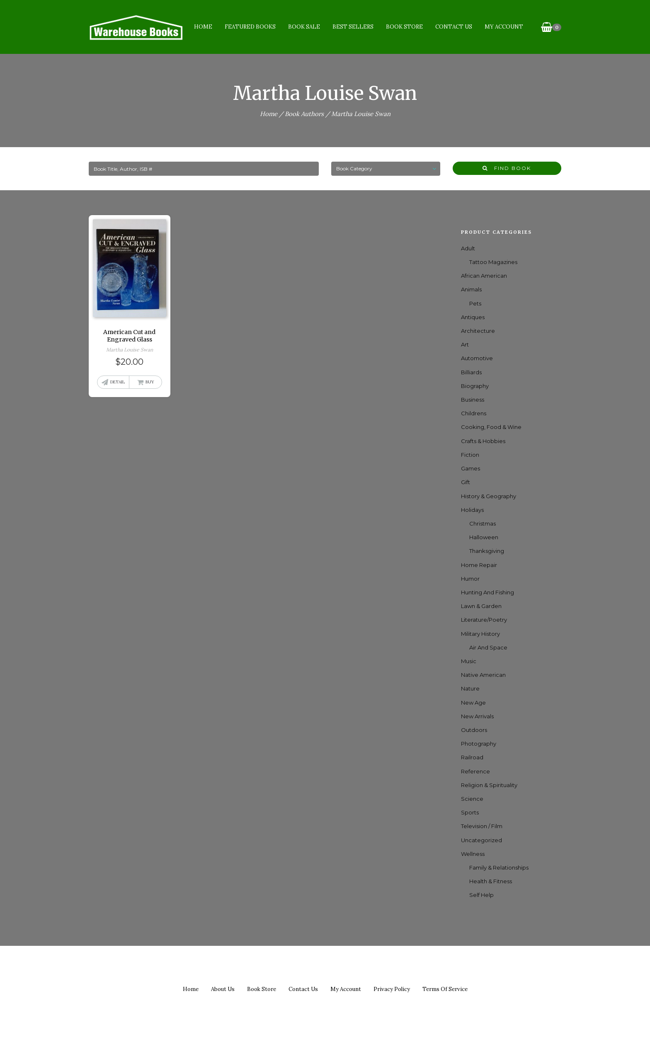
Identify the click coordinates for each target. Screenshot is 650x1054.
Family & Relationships (499, 867)
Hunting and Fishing (487, 592)
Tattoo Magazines (493, 262)
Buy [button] (150, 382)
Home (203, 26)
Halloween (483, 537)
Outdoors (474, 730)
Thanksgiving (486, 551)
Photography (478, 743)
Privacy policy (392, 989)
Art (465, 344)
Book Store (404, 26)
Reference (475, 771)
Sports (470, 812)
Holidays (472, 509)
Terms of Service (445, 989)
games (470, 468)
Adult (468, 248)
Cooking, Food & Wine (491, 427)
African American (484, 275)
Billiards (471, 372)
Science (472, 798)
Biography (475, 386)
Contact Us (453, 26)
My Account (503, 26)
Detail (117, 382)
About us (223, 989)
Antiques (473, 317)
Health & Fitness (490, 881)
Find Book (507, 168)
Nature (470, 688)
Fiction (470, 454)
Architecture (478, 330)
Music (468, 661)
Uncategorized (481, 840)
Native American (483, 674)
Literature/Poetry (484, 619)
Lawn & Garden (481, 606)
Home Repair (479, 565)
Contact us (303, 989)
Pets (475, 303)
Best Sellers (352, 26)
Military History (480, 633)
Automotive (477, 358)
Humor (470, 578)
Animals (471, 289)
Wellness (473, 853)
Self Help (481, 895)
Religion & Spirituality (489, 785)
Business (472, 399)
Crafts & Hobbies (483, 441)
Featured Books (249, 26)
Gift (465, 482)
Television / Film (481, 826)
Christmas (482, 523)
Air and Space (488, 647)
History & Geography (488, 496)
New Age (473, 702)
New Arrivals (477, 716)
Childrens (473, 413)
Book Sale (304, 26)
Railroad (472, 757)
